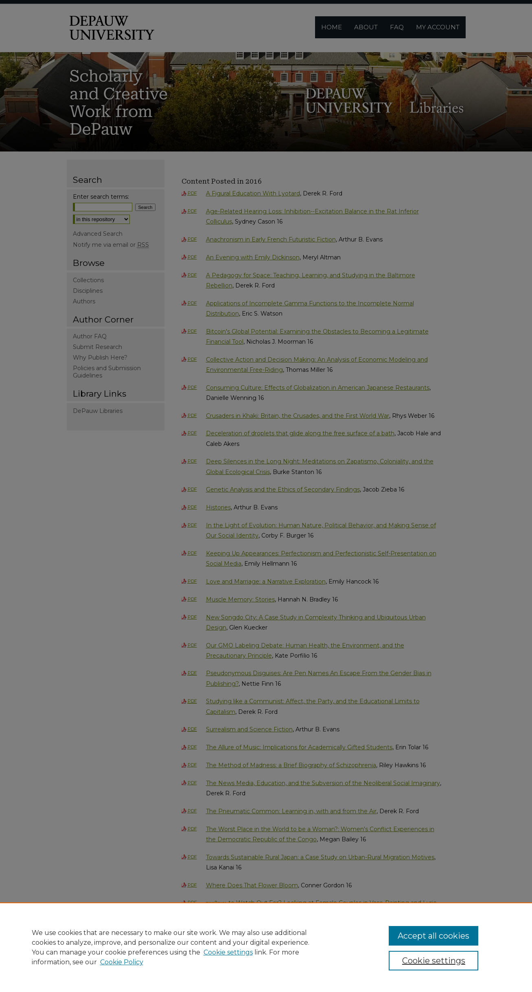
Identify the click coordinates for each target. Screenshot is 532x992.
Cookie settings (228, 952)
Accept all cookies (433, 936)
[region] (266, 947)
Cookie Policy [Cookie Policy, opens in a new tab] (121, 962)
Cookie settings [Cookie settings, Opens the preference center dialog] (433, 961)
